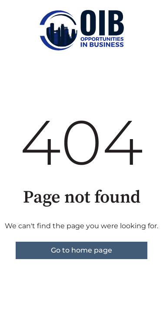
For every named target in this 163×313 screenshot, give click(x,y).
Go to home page (81, 250)
